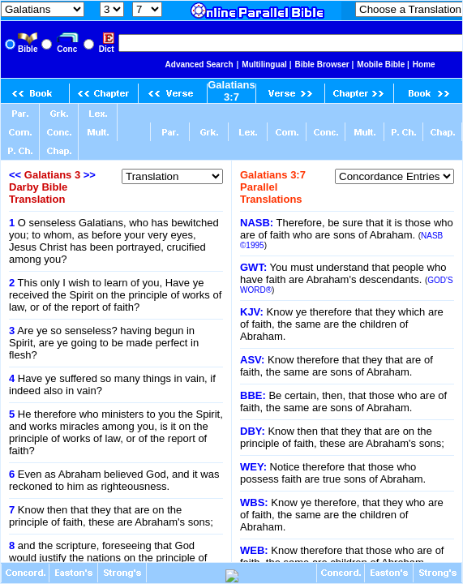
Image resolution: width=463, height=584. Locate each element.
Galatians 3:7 (231, 91)
